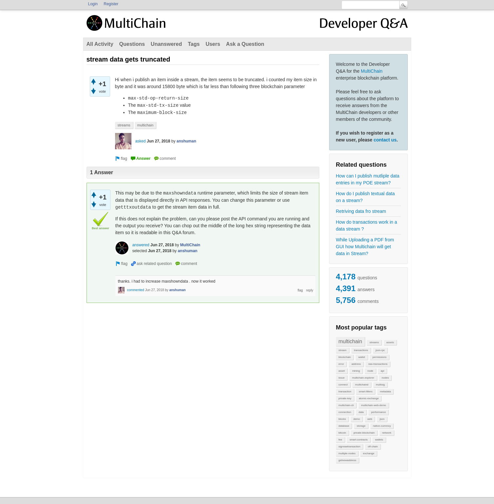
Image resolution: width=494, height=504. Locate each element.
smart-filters (365, 391)
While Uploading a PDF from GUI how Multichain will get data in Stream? (365, 246)
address (356, 364)
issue (342, 377)
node (370, 370)
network (386, 432)
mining (356, 370)
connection (345, 412)
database (344, 425)
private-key (345, 398)
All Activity (100, 44)
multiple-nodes (347, 453)
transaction (345, 391)
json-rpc (380, 350)
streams (374, 342)
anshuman (186, 141)
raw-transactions (377, 364)
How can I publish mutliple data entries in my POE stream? (368, 179)
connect (343, 384)
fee (340, 439)
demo (356, 419)
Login (93, 4)
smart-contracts (358, 439)
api (382, 370)
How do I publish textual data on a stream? (365, 197)
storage (361, 425)
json (382, 419)
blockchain (345, 357)
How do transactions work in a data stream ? (366, 225)
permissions (379, 357)
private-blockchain (363, 432)
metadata (385, 391)
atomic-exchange (369, 398)
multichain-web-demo (373, 405)
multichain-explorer (363, 377)
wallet (361, 357)
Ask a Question (245, 44)
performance (378, 412)
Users (213, 44)
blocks (342, 419)
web (369, 419)
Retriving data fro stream (361, 211)
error (341, 364)
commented (135, 290)
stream (342, 350)
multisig (380, 384)
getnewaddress (347, 460)
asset (342, 370)
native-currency (382, 425)
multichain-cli (346, 405)
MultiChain (372, 71)
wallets (379, 439)
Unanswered (166, 44)
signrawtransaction (350, 446)
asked (140, 141)
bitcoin (342, 432)
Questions (132, 44)
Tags (194, 44)
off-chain (373, 446)
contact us (385, 139)
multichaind (361, 384)
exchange (368, 453)
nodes (385, 377)
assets (390, 342)
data (361, 412)
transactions (361, 350)
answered (140, 245)
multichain (350, 341)
